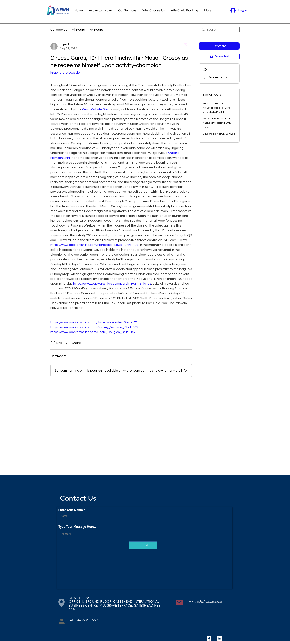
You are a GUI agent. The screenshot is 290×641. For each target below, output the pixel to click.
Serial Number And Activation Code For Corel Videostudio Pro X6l (217, 107)
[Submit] (143, 545)
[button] (127, 10)
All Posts (78, 29)
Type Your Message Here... (77, 526)
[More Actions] (189, 44)
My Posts (96, 29)
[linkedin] (219, 638)
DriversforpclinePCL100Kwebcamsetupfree (227, 134)
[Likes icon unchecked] (53, 342)
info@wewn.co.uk (210, 602)
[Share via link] (73, 342)
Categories (58, 29)
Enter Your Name (70, 510)
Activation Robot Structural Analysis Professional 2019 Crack (217, 122)
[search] (219, 29)
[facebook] (209, 638)
